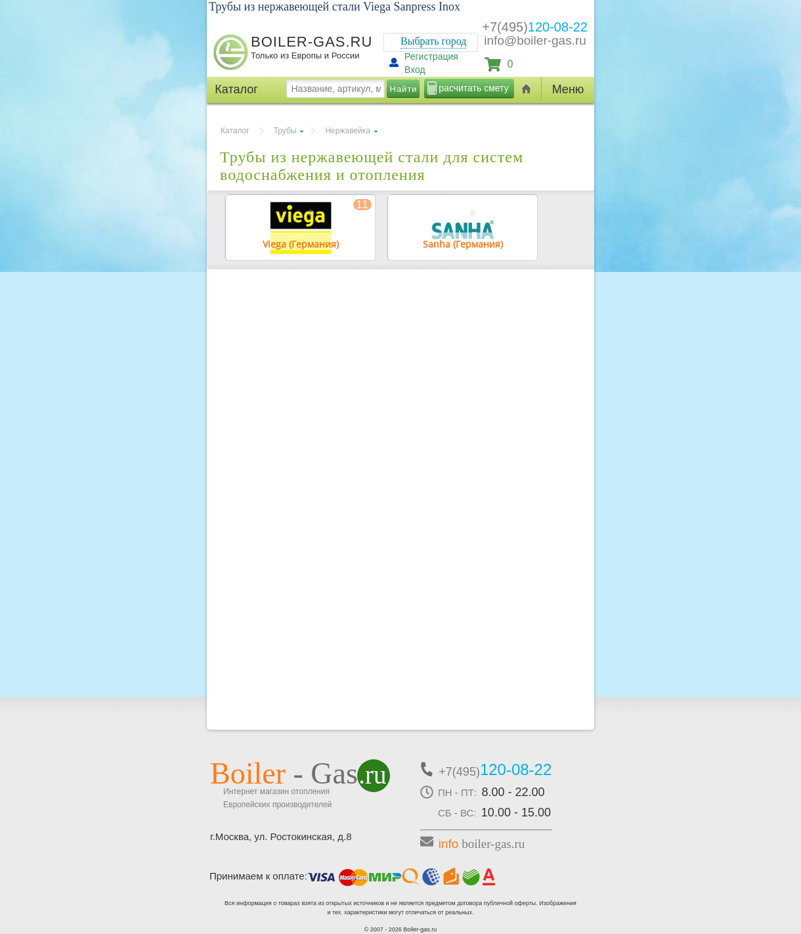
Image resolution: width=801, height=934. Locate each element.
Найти (404, 89)
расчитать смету (473, 88)
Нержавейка (347, 130)
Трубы (285, 130)
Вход (414, 69)
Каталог (235, 130)
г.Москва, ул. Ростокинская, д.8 (281, 836)
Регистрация (431, 56)
